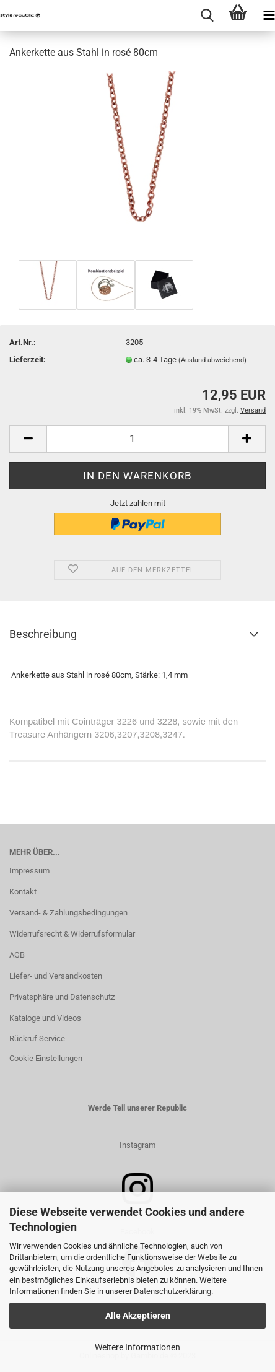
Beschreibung (43, 633)
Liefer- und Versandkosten (55, 976)
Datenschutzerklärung (172, 1291)
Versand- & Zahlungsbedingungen (68, 912)
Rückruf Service (37, 1038)
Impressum (29, 870)
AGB (17, 954)
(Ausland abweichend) (212, 360)
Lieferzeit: (27, 359)
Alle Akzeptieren (137, 1316)
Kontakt (23, 891)
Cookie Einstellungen (45, 1058)
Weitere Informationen (137, 1347)
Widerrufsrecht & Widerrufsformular (72, 933)
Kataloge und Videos (45, 1018)
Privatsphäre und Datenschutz (62, 997)
